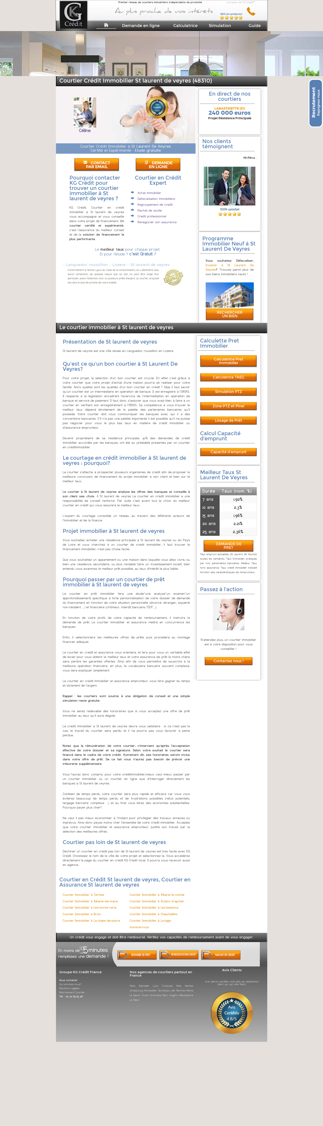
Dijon (165, 991)
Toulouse (167, 981)
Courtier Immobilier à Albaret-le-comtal (157, 890)
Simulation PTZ (228, 387)
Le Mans (134, 996)
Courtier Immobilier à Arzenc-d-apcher (157, 897)
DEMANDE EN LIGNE (158, 165)
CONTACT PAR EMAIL (96, 165)
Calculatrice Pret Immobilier (228, 357)
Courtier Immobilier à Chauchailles (153, 910)
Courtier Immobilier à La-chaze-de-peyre (91, 916)
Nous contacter (68, 976)
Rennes (180, 986)
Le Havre (135, 991)
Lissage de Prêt (228, 416)
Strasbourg (136, 986)
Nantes (189, 981)
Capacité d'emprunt (229, 448)
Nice (178, 981)
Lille (173, 986)
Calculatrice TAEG (228, 373)
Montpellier (150, 986)
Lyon (155, 981)
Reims (190, 986)
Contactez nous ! (229, 657)
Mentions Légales (69, 984)
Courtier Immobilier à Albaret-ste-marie (90, 897)
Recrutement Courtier (72, 988)
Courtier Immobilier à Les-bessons (154, 903)
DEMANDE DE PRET (228, 542)
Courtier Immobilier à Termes (83, 890)
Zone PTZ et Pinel (228, 402)
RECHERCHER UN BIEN (230, 310)
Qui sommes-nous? (70, 980)
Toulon (145, 991)
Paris (132, 981)
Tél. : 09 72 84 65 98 (71, 992)
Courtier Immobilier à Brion (82, 910)
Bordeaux (164, 986)
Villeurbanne (186, 991)
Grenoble (155, 991)
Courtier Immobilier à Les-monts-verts (90, 903)
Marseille (144, 981)
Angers (173, 991)
